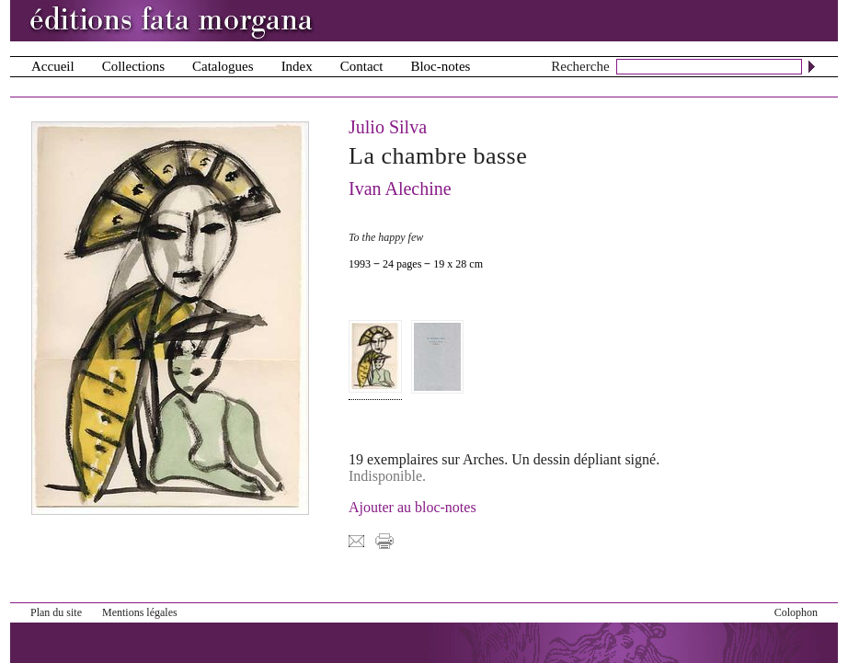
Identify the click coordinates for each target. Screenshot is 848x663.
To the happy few (386, 237)
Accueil (52, 66)
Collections (133, 66)
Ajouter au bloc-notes (412, 507)
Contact (362, 66)
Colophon (796, 612)
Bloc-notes (440, 66)
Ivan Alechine (400, 188)
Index (297, 66)
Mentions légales (140, 612)
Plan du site (56, 612)
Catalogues (223, 66)
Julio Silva (388, 127)
